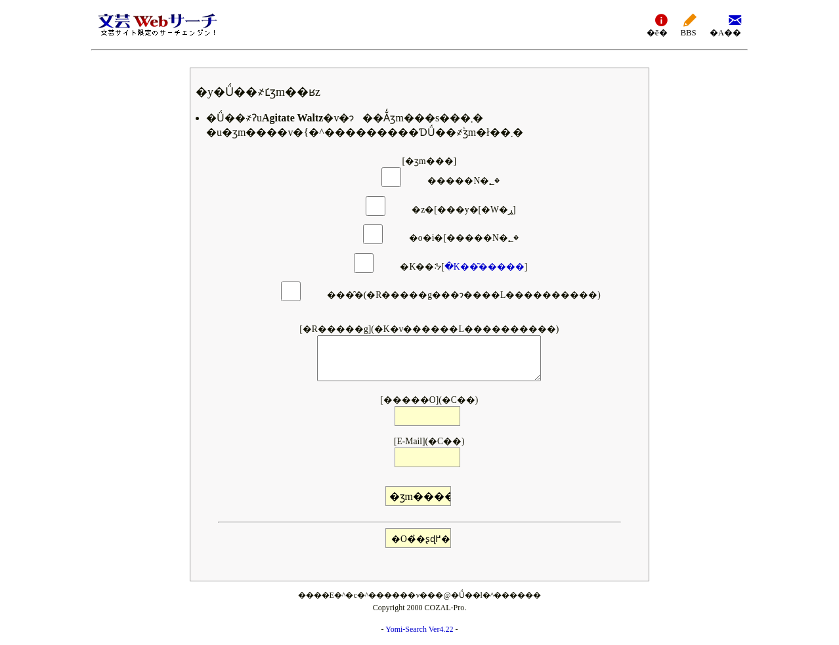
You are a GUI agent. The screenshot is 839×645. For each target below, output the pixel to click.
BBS (689, 24)
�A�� (725, 24)
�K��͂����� (484, 267)
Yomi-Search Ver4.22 (419, 629)
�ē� (657, 24)
